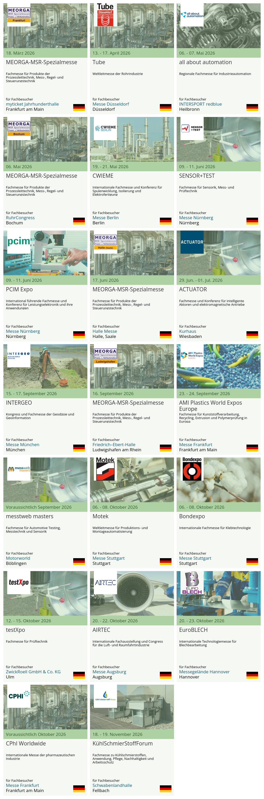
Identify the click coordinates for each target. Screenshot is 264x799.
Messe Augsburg (109, 672)
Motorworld (18, 558)
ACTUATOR (193, 289)
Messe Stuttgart (109, 558)
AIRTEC (101, 630)
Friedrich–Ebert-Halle (114, 444)
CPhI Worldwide (26, 743)
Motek (101, 516)
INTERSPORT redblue (200, 104)
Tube (99, 62)
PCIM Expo (19, 289)
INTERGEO (19, 403)
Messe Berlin (106, 217)
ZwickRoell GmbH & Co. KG (33, 672)
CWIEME (103, 176)
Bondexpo (192, 516)
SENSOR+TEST (197, 176)
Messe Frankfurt (195, 444)
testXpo (15, 630)
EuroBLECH (193, 630)
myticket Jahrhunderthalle (32, 104)
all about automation (205, 62)
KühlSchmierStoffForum (123, 743)
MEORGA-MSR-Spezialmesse (41, 62)
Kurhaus (187, 331)
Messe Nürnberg (196, 217)
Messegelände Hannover (204, 672)
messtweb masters (29, 516)
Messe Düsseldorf (111, 104)
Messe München (22, 444)
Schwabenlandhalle (112, 785)
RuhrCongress (20, 217)
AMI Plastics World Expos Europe (210, 406)
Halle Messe (105, 331)
